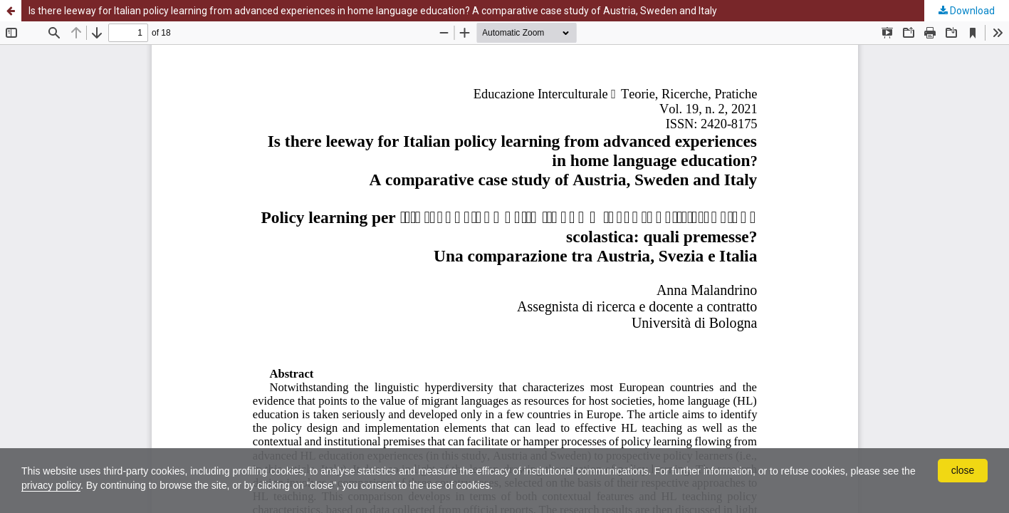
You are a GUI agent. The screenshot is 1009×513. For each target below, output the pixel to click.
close (963, 470)
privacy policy (50, 485)
